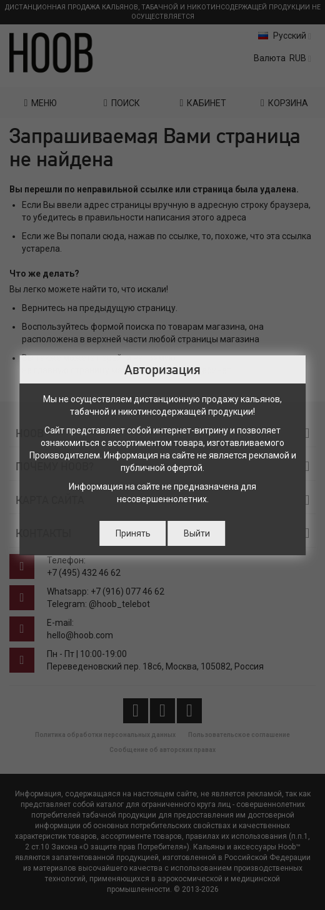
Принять (133, 533)
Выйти (197, 533)
